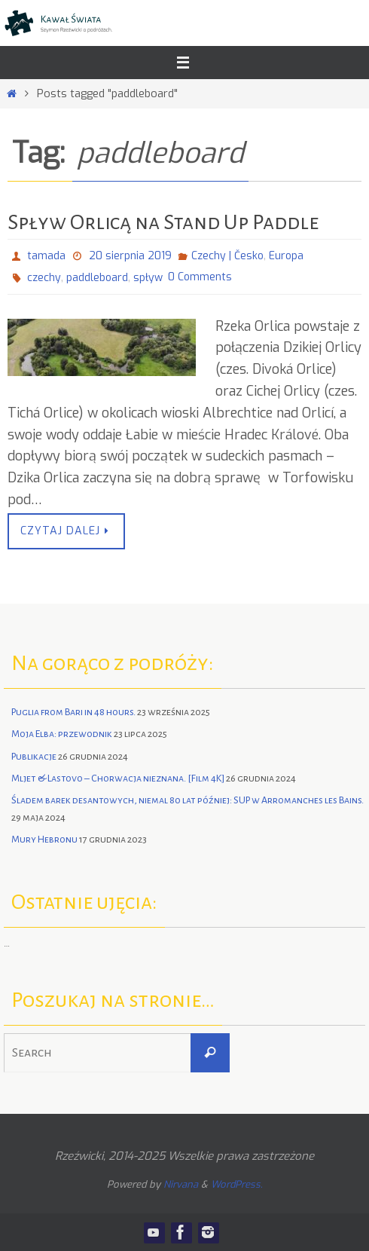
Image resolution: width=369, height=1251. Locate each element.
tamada (46, 256)
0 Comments (200, 277)
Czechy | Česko (227, 256)
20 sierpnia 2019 (130, 256)
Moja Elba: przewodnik (61, 734)
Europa (286, 256)
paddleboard (97, 278)
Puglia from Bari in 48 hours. (73, 712)
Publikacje (33, 756)
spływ (148, 278)
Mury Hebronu (44, 839)
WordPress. (237, 1184)
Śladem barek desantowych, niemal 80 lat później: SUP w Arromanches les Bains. (187, 800)
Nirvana (180, 1184)
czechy (44, 278)
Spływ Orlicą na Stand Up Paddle (163, 222)
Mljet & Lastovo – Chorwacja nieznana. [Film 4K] (117, 778)
